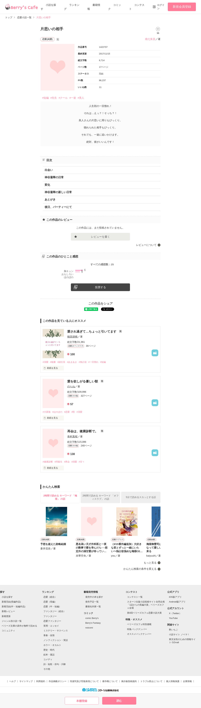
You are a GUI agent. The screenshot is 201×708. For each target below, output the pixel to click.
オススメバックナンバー (139, 634)
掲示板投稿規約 (129, 681)
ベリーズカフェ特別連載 (139, 624)
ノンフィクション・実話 (55, 640)
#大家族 (46, 412)
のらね (71, 386)
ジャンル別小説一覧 (12, 621)
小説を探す (7, 597)
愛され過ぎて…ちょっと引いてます (92, 331)
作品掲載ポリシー (57, 681)
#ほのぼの (57, 412)
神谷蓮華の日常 (54, 177)
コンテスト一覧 (135, 597)
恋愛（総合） (50, 597)
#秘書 (53, 362)
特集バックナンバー (137, 629)
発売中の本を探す (94, 597)
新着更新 (6, 616)
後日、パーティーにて (58, 207)
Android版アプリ (177, 601)
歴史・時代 (49, 650)
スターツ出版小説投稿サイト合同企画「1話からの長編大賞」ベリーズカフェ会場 (146, 604)
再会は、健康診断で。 (83, 431)
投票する (100, 287)
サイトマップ (26, 681)
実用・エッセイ (51, 626)
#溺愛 (45, 362)
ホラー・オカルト (52, 645)
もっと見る (150, 562)
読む (119, 700)
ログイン (160, 7)
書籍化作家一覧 (93, 606)
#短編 (45, 97)
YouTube (173, 618)
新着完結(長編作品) (11, 601)
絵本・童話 (49, 654)
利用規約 (40, 681)
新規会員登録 (182, 6)
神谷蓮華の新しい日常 (58, 192)
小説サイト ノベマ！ (179, 634)
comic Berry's (92, 618)
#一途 (72, 97)
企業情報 (187, 681)
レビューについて (146, 244)
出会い (49, 170)
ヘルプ (12, 681)
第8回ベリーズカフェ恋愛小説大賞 (144, 613)
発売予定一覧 (92, 601)
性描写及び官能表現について (84, 681)
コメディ (47, 659)
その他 (46, 669)
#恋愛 (67, 412)
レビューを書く (100, 236)
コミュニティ (8, 630)
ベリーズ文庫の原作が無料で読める (19, 626)
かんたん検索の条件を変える (140, 568)
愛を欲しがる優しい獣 (83, 381)
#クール (63, 97)
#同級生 (58, 461)
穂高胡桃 (72, 336)
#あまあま (72, 362)
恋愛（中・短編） (52, 606)
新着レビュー (8, 611)
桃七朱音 (150, 39)
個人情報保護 (172, 681)
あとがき (50, 199)
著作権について (110, 681)
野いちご (173, 629)
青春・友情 (49, 635)
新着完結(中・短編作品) (13, 606)
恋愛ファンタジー (52, 621)
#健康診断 (48, 461)
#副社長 (61, 362)
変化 (47, 184)
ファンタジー (50, 616)
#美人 (81, 97)
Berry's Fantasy (93, 623)
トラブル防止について (151, 681)
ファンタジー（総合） (54, 611)
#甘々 (81, 461)
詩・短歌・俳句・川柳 (54, 664)
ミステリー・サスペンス (55, 630)
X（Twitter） (175, 613)
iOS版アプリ (175, 597)
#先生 (53, 97)
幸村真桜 (72, 436)
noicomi (89, 627)
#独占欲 (83, 362)
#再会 (67, 461)
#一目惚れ (93, 362)
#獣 (73, 412)
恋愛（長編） (50, 601)
